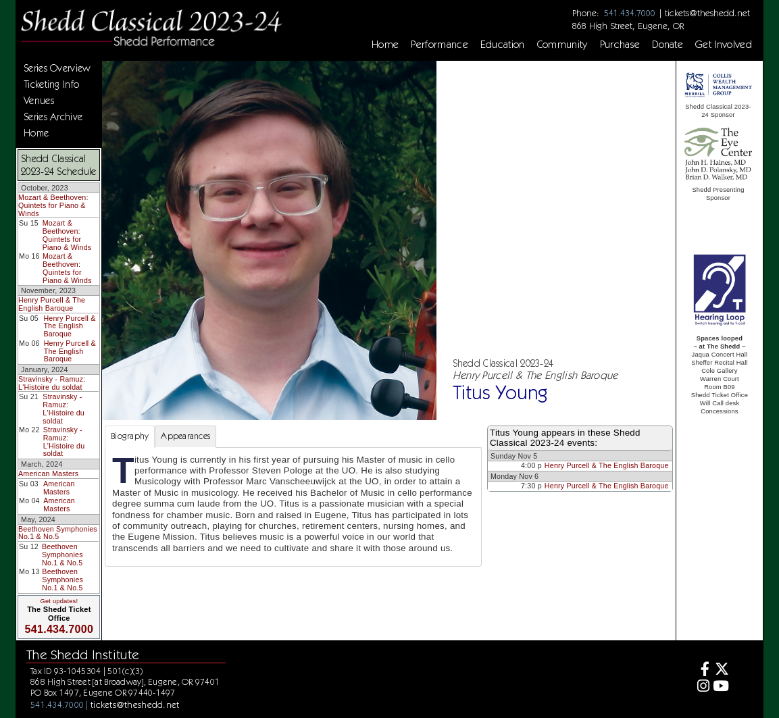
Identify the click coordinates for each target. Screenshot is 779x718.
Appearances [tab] (185, 436)
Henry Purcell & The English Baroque (51, 304)
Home (385, 44)
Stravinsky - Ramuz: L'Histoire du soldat (51, 383)
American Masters (48, 473)
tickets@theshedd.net (707, 12)
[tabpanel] (293, 507)
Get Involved (723, 44)
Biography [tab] (130, 436)
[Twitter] (720, 670)
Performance (439, 44)
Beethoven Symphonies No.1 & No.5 (57, 533)
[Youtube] (720, 687)
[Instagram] (701, 687)
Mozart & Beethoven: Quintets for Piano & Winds (53, 205)
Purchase (620, 44)
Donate (667, 44)
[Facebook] (701, 670)
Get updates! (59, 601)
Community (562, 44)
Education (502, 44)
